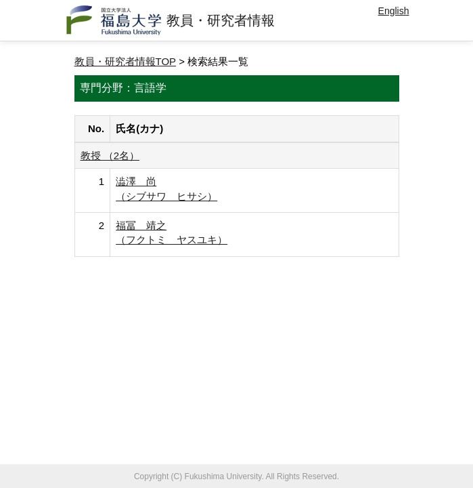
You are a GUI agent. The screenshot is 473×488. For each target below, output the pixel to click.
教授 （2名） (110, 155)
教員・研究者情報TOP (125, 61)
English (393, 10)
